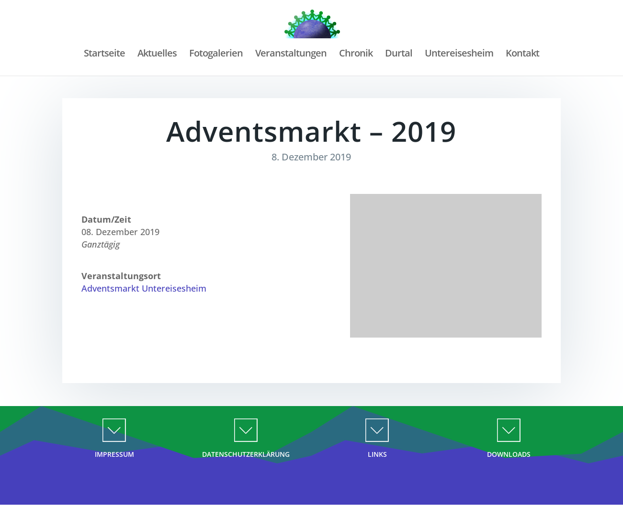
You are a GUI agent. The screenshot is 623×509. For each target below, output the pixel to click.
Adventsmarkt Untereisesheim (143, 288)
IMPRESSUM (114, 454)
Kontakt (524, 54)
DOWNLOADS (509, 454)
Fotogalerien (215, 54)
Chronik (356, 54)
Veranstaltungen (290, 54)
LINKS (377, 454)
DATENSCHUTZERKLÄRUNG (246, 454)
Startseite (102, 54)
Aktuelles (155, 54)
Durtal (399, 54)
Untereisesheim (460, 54)
